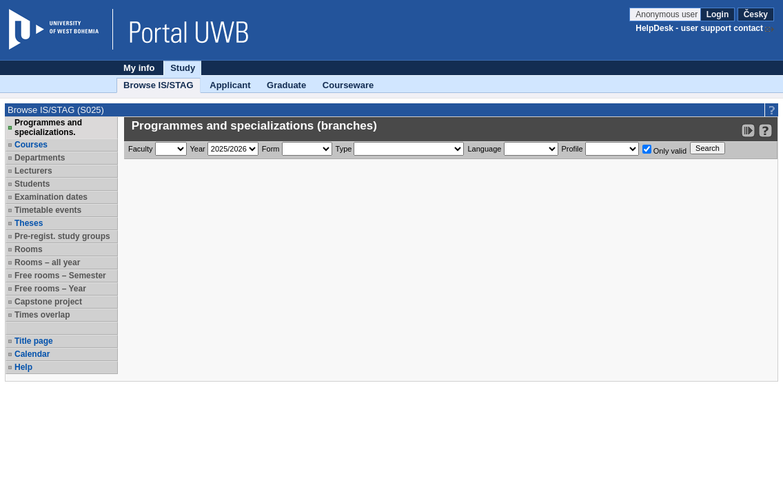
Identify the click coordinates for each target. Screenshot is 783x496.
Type (344, 149)
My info (139, 68)
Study (182, 68)
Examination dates (51, 197)
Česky (756, 14)
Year (197, 149)
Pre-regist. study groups (62, 236)
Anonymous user (667, 14)
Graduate (286, 85)
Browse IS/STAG (158, 85)
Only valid (664, 150)
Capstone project (48, 302)
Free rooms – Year (50, 288)
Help (23, 367)
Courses (31, 144)
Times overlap (42, 315)
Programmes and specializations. (48, 127)
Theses (28, 223)
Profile (572, 149)
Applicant (230, 85)
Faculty (140, 149)
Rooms (28, 249)
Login (717, 14)
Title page (33, 341)
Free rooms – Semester (60, 275)
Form (271, 149)
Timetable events (47, 210)
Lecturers (33, 171)
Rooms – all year (47, 262)
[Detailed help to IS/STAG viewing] (765, 130)
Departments (39, 158)
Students (32, 184)
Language (484, 149)
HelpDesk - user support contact (699, 28)
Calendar (32, 354)
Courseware (348, 85)
